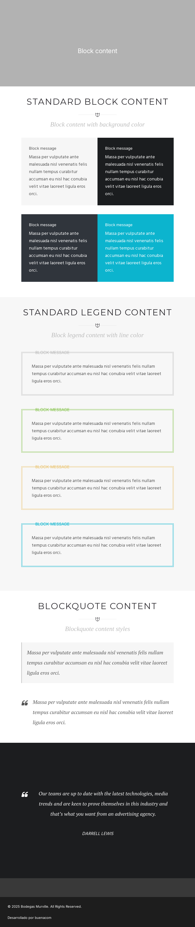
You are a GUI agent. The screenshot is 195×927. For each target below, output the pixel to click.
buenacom (43, 918)
